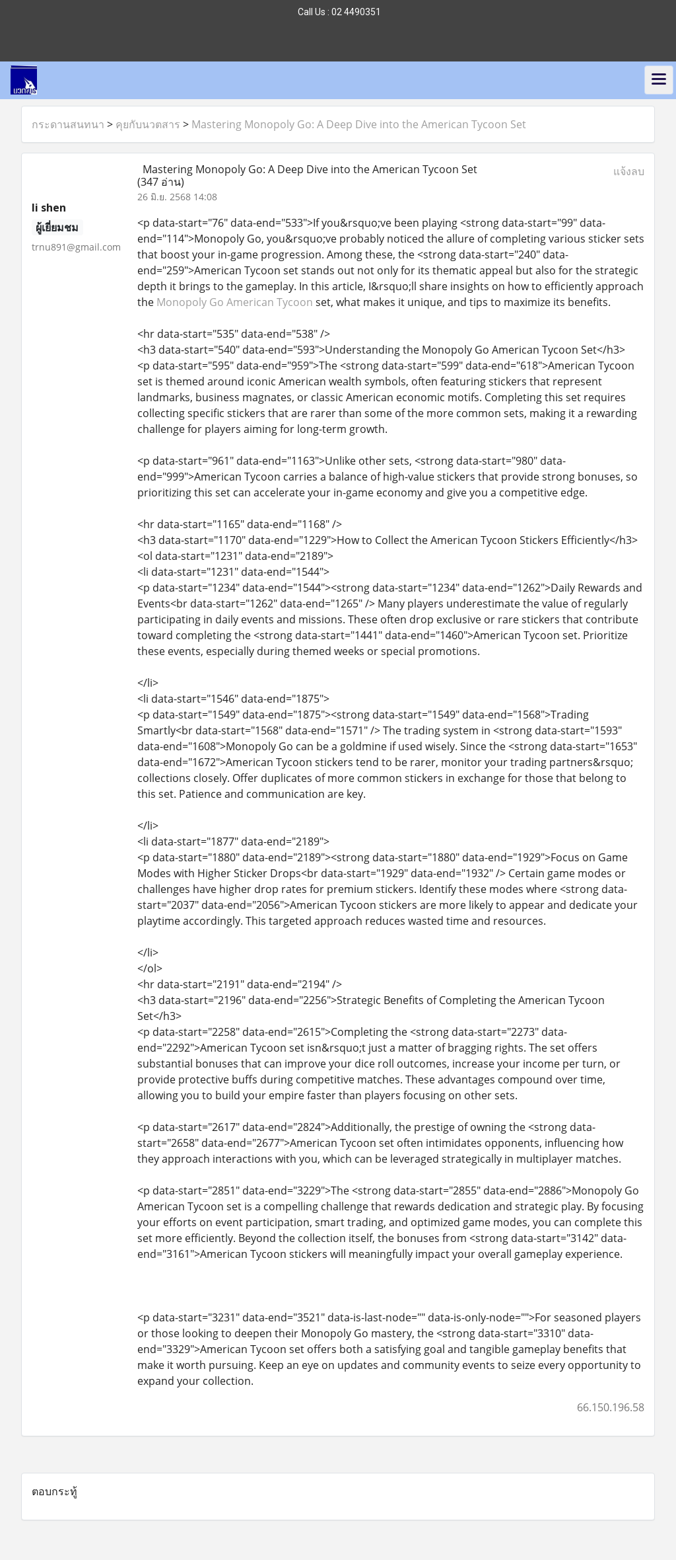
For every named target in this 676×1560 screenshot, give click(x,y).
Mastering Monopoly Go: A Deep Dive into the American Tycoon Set (358, 124)
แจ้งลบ (628, 171)
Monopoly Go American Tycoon (234, 302)
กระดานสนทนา (68, 124)
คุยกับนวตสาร (148, 124)
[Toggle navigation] (658, 80)
